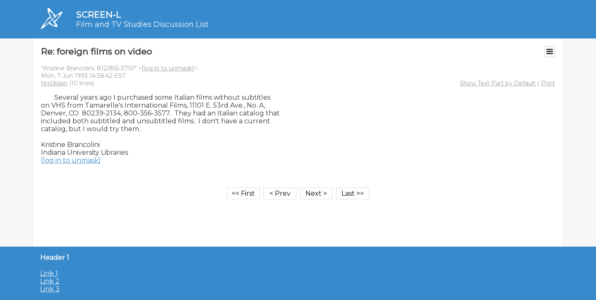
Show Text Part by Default (498, 83)
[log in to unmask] (168, 68)
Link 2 (50, 281)
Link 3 (50, 289)
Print (548, 83)
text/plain (54, 83)
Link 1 (49, 273)
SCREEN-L (98, 15)
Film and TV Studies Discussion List (142, 24)
